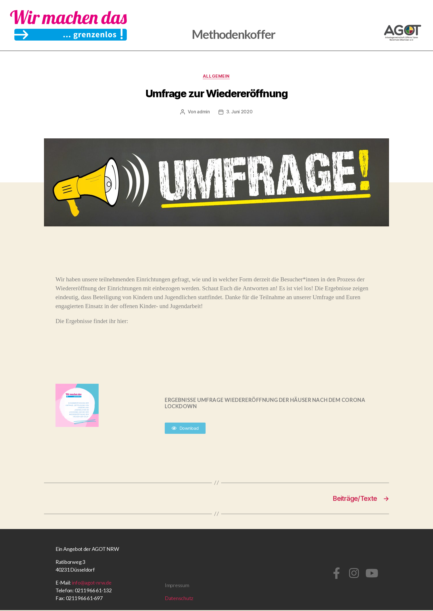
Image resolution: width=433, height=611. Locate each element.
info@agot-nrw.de (92, 583)
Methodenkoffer (233, 33)
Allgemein (216, 76)
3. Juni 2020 (239, 112)
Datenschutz (179, 599)
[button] (185, 428)
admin (203, 112)
